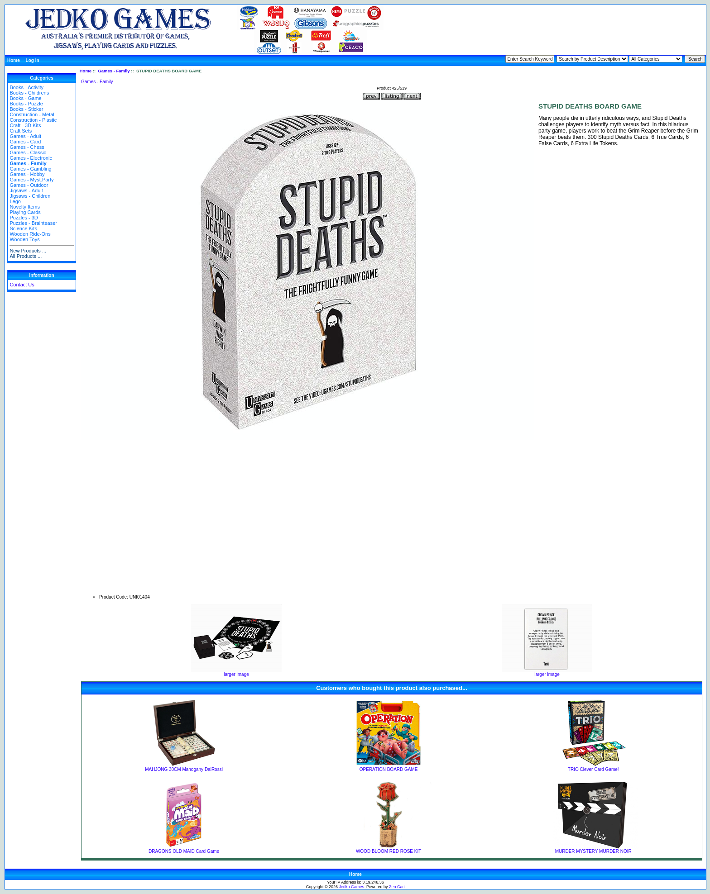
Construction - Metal (32, 114)
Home (13, 60)
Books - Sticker (26, 109)
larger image (236, 672)
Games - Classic (28, 152)
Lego (15, 201)
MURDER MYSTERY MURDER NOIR (593, 851)
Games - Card (25, 141)
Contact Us (22, 284)
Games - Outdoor (29, 185)
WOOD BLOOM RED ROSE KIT (388, 851)
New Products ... (28, 250)
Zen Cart (397, 886)
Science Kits (23, 228)
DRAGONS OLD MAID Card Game (184, 851)
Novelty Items (25, 206)
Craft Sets (21, 130)
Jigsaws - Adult (26, 190)
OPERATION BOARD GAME (389, 769)
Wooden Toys (24, 239)
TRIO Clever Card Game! (593, 769)
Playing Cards (25, 212)
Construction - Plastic (33, 120)
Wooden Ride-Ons (30, 234)
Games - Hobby (27, 174)
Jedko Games (352, 886)
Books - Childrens (29, 92)
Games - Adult (25, 136)
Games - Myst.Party (31, 179)
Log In (32, 60)
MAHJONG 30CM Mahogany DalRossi (184, 769)
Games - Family (114, 70)
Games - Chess (27, 147)
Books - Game (25, 98)
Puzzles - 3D (24, 217)
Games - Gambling (30, 168)
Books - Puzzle (26, 103)
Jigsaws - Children (30, 196)
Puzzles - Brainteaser (33, 223)
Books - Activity (26, 87)
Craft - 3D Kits (25, 125)
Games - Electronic (31, 158)
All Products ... (26, 256)
